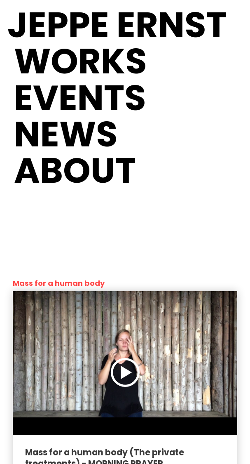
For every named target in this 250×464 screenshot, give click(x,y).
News (65, 134)
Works (80, 61)
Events (80, 97)
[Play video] (125, 372)
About (75, 170)
